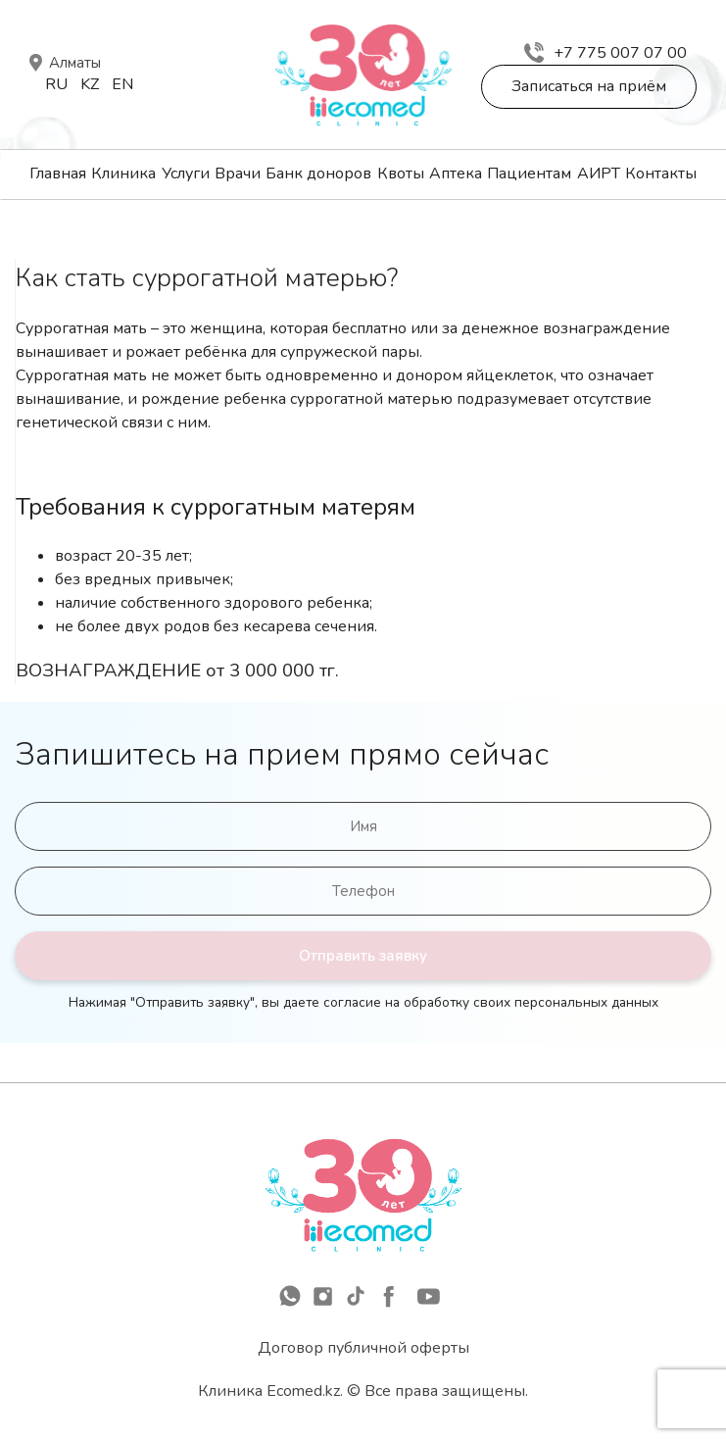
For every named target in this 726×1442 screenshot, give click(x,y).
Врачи (238, 173)
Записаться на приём (588, 86)
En (122, 84)
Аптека (455, 173)
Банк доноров (318, 173)
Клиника (123, 173)
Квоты (400, 173)
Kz (89, 84)
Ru (56, 84)
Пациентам (529, 173)
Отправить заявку (363, 956)
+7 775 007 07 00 (605, 53)
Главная (57, 173)
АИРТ (598, 173)
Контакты (661, 173)
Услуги (186, 173)
